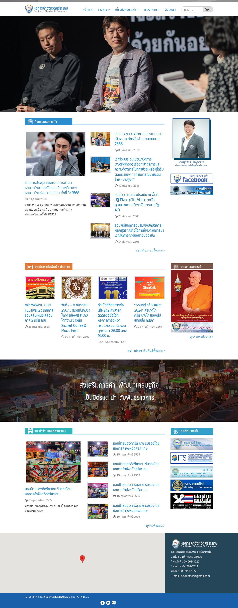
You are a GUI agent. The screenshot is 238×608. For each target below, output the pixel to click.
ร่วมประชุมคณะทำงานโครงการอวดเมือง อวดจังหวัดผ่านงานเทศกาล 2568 (138, 138)
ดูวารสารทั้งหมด (201, 337)
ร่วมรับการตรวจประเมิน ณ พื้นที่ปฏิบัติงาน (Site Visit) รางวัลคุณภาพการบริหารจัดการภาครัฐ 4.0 (137, 202)
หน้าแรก (88, 9)
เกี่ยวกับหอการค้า (127, 9)
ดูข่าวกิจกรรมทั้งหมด (149, 250)
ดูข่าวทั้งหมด (155, 525)
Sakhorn (85, 597)
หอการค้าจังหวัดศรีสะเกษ (58, 597)
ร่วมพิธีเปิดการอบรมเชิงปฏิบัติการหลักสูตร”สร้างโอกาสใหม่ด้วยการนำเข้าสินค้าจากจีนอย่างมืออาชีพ (139, 230)
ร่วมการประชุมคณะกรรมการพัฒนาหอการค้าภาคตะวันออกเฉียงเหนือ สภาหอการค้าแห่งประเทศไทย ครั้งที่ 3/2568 (52, 187)
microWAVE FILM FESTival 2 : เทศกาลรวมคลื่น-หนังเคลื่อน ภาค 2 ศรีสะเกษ (39, 312)
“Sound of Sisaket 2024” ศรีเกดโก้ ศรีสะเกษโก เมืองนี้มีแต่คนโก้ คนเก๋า (148, 312)
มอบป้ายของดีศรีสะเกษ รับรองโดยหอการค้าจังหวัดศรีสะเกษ (48, 491)
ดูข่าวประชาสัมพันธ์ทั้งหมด (146, 350)
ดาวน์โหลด (151, 9)
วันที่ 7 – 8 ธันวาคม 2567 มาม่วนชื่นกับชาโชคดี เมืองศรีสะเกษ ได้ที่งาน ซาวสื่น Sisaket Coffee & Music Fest (75, 317)
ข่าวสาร (104, 9)
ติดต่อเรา (170, 9)
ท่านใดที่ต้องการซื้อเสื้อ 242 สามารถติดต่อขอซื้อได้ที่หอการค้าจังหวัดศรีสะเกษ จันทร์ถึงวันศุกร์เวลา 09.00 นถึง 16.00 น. (112, 320)
